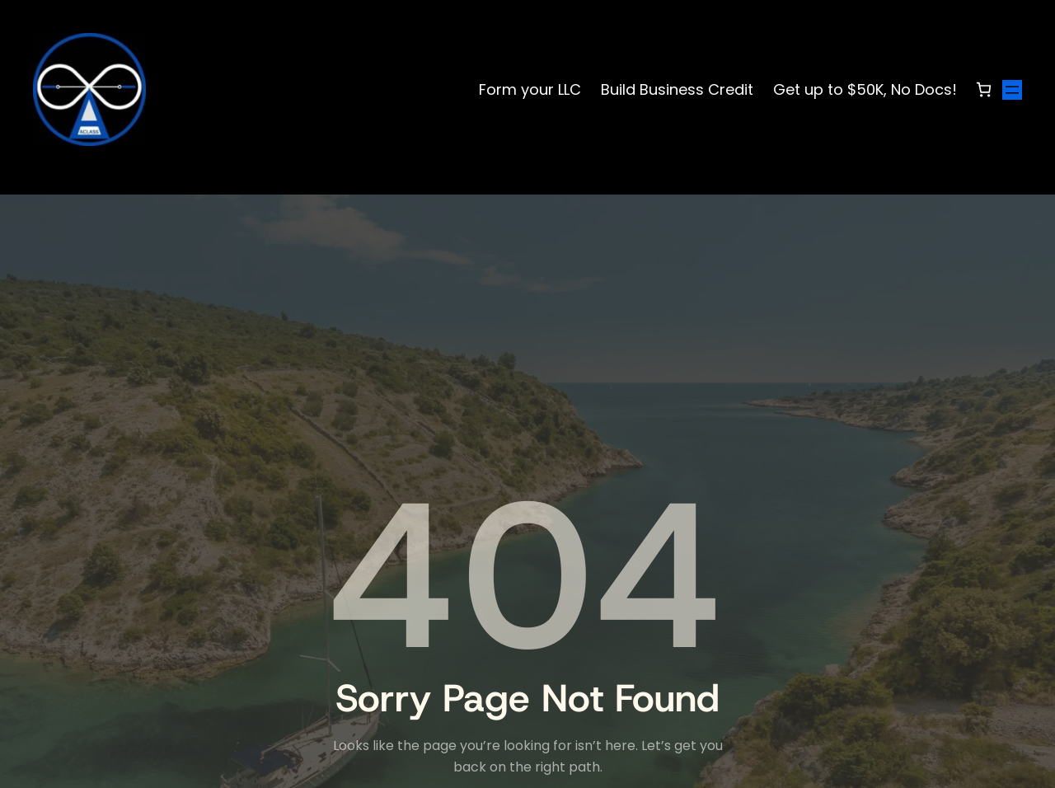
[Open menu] (1012, 90)
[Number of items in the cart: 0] (983, 89)
